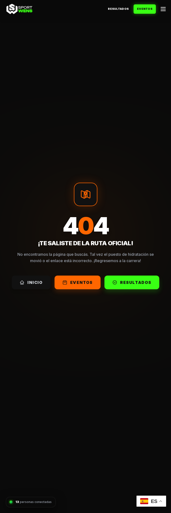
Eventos (144, 9)
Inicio (31, 282)
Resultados (118, 9)
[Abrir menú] (163, 9)
